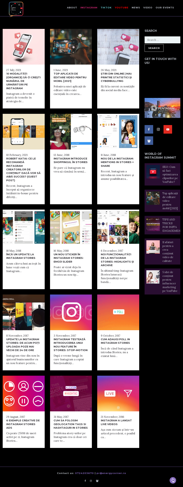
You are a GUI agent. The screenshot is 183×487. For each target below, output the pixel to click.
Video (147, 7)
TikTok (106, 7)
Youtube (121, 7)
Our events (165, 7)
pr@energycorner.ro (111, 473)
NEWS (136, 7)
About (72, 7)
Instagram (88, 7)
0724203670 (84, 473)
